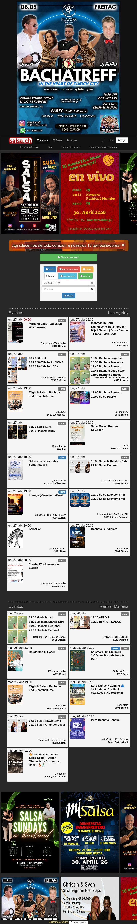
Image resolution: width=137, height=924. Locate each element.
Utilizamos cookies (59, 922)
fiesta (50, 269)
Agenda (42, 140)
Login (122, 140)
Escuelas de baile (29, 147)
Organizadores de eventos (103, 147)
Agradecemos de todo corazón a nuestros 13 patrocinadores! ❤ (68, 245)
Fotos (57, 140)
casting (85, 276)
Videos (72, 140)
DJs (50, 147)
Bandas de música (70, 147)
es (111, 140)
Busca (68, 295)
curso (50, 276)
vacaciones (67, 276)
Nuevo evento (68, 257)
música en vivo (68, 269)
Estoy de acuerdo (78, 922)
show (87, 269)
